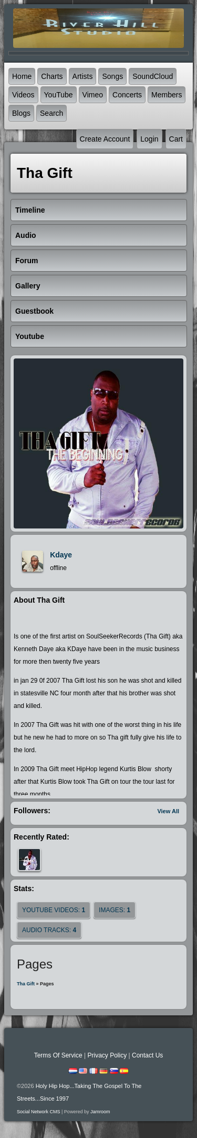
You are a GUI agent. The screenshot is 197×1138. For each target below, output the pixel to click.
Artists (82, 76)
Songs (112, 76)
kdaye (61, 555)
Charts (52, 76)
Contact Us (147, 1055)
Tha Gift (26, 983)
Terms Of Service (58, 1055)
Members (166, 95)
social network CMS (38, 1111)
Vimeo (92, 95)
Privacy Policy (107, 1055)
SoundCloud (152, 76)
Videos (23, 95)
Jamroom (100, 1111)
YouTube (58, 95)
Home (22, 76)
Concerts (127, 95)
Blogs (21, 113)
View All (168, 811)
